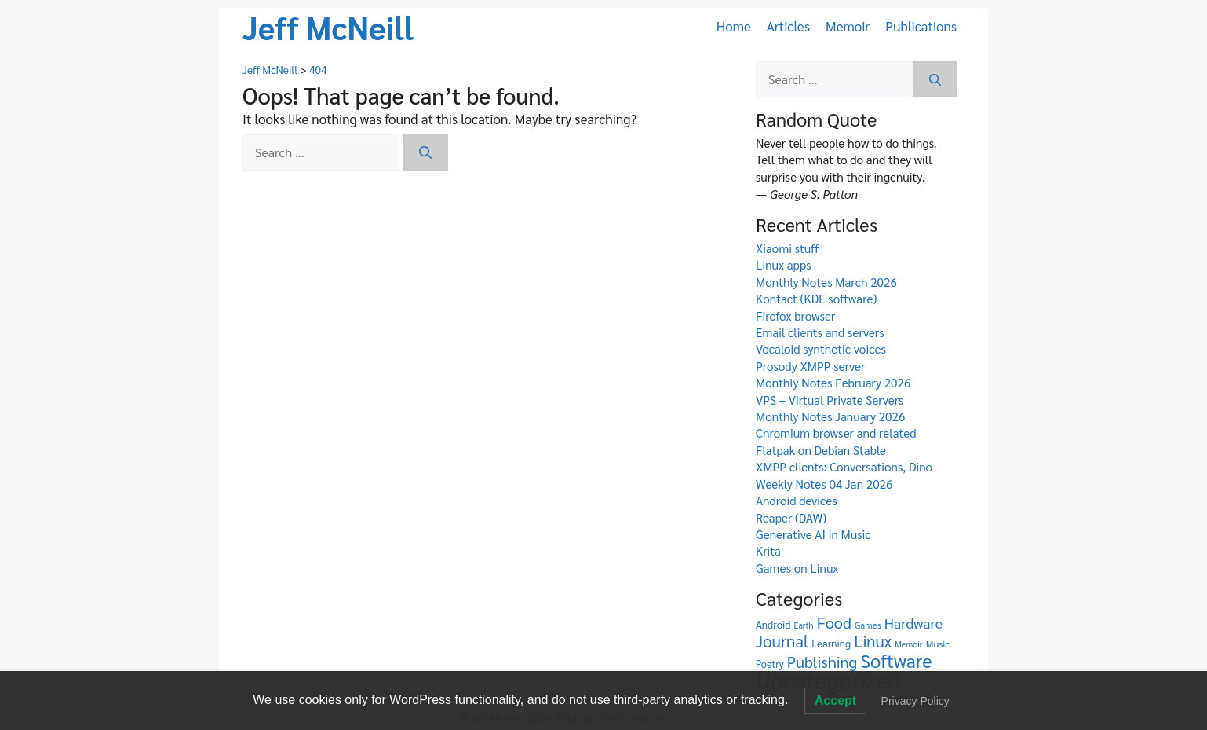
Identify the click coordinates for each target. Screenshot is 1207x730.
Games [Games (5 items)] (868, 625)
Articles (788, 26)
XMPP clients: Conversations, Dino (844, 467)
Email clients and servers (820, 332)
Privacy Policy (915, 701)
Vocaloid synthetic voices (821, 349)
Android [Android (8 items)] (773, 624)
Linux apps (783, 265)
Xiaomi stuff (787, 248)
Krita (768, 551)
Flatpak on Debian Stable (821, 450)
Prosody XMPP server (810, 366)
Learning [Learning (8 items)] (831, 643)
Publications (921, 26)
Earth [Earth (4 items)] (804, 625)
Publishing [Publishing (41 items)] (822, 661)
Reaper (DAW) (791, 518)
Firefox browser (795, 316)
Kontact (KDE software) (816, 298)
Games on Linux (797, 568)
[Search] (425, 152)
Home (734, 26)
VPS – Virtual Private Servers (829, 400)
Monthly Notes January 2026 (830, 416)
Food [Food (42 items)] (834, 622)
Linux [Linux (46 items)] (873, 640)
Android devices (796, 500)
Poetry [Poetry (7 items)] (770, 663)
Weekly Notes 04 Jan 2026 (824, 484)
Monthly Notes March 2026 (826, 282)
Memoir (848, 26)
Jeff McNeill (328, 26)
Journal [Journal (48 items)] (782, 640)
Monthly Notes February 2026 (833, 383)
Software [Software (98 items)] (896, 660)
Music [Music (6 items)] (938, 643)
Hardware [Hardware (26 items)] (913, 623)
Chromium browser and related (836, 433)
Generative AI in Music (813, 534)
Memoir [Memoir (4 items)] (908, 644)
